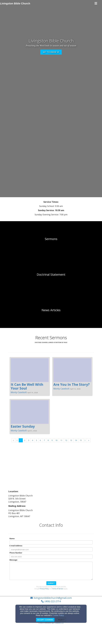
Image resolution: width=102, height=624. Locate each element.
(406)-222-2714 (53, 601)
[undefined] (51, 239)
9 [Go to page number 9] (52, 440)
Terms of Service (57, 589)
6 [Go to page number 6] (40, 440)
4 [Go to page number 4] (32, 440)
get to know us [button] (51, 52)
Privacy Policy (44, 589)
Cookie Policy (58, 615)
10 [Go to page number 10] (56, 440)
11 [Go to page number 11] (61, 440)
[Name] (51, 542)
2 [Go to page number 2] (24, 440)
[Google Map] (51, 472)
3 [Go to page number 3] (28, 440)
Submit (51, 583)
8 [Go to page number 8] (48, 440)
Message (13, 560)
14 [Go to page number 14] (76, 440)
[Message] (51, 571)
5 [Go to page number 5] (36, 440)
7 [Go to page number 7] (44, 440)
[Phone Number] (51, 557)
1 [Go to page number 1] (20, 440)
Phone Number (15, 553)
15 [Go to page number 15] (81, 440)
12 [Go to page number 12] (66, 440)
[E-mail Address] (51, 549)
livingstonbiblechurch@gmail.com (53, 597)
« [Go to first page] (13, 440)
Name (12, 538)
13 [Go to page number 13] (71, 440)
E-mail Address (15, 546)
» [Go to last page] (88, 440)
